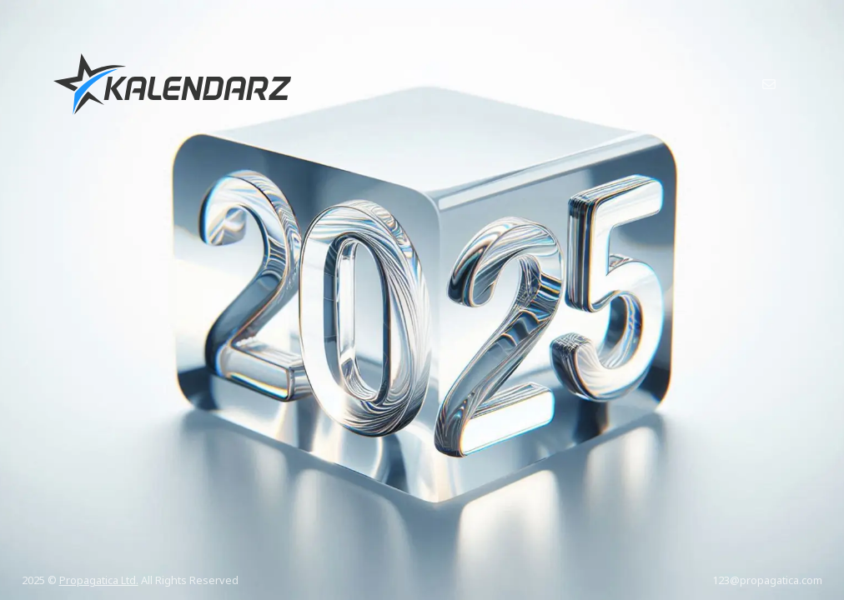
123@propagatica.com (767, 580)
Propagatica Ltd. (98, 580)
